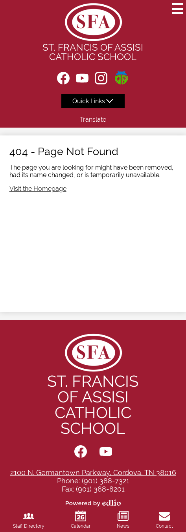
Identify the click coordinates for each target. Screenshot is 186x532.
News (123, 519)
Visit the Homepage (37, 188)
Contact (164, 519)
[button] (93, 101)
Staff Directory (28, 519)
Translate (93, 119)
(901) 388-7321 (105, 481)
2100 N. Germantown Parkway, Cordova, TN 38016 (93, 472)
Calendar (80, 519)
